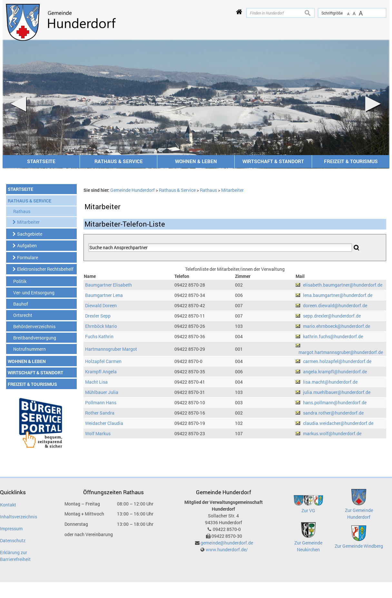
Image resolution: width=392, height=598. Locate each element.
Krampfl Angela (101, 371)
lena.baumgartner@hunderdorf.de (337, 295)
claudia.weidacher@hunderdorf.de (338, 423)
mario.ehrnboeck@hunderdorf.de (336, 326)
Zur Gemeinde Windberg (359, 546)
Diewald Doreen (101, 305)
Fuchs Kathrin (99, 336)
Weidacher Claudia (104, 423)
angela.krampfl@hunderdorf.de (335, 371)
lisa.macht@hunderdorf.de (330, 382)
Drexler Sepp (98, 316)
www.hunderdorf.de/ (227, 549)
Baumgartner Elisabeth (108, 285)
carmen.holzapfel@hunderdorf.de (337, 361)
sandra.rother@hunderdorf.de (333, 413)
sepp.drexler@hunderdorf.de (332, 316)
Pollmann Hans (100, 402)
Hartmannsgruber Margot (111, 349)
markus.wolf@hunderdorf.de (332, 433)
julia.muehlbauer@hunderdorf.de (336, 392)
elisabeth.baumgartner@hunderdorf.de (342, 285)
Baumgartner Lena (104, 295)
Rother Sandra (99, 413)
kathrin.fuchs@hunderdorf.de (333, 336)
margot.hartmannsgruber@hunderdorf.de (341, 352)
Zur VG (308, 510)
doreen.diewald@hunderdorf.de (335, 305)
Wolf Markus (98, 433)
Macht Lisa (96, 382)
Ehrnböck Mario (101, 326)
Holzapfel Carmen (103, 361)
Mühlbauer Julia (101, 392)
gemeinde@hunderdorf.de (227, 543)
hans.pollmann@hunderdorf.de (335, 402)
